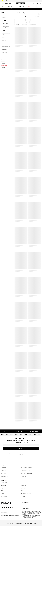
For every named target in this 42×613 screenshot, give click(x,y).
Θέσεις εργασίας (15, 520)
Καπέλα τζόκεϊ (3, 472)
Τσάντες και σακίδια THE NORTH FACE (7, 475)
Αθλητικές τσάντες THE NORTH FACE (26, 472)
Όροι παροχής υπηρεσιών (9, 522)
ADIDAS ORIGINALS (4, 484)
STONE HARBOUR (37, 12)
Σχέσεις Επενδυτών (23, 520)
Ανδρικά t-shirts (3, 469)
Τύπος (10, 520)
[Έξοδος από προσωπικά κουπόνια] (31, 3)
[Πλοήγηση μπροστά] (38, 6)
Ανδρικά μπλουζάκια (4, 470)
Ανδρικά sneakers (4, 467)
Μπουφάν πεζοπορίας (29, 12)
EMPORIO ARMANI (24, 487)
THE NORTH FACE (4, 495)
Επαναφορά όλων (33, 24)
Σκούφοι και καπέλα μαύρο (25, 469)
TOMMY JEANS (23, 484)
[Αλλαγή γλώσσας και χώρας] (39, 1)
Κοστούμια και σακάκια (5, 464)
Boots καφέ (23, 467)
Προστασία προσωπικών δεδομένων (34, 520)
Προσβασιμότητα (26, 522)
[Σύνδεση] (33, 3)
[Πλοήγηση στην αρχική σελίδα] (20, 3)
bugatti (2, 493)
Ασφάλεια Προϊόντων (33, 522)
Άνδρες (6, 3)
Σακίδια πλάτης (23, 475)
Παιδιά (10, 3)
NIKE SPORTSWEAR (24, 490)
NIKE (22, 481)
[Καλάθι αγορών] (40, 3)
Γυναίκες (2, 3)
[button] (28, 16)
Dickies (2, 492)
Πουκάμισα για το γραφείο (25, 473)
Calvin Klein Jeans (4, 481)
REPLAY (2, 490)
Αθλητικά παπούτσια (24, 464)
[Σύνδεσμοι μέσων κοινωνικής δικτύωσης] (2, 506)
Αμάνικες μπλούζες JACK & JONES (6, 476)
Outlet (3, 0)
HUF (2, 487)
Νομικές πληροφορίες (18, 522)
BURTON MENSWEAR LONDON (26, 492)
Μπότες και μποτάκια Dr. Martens (26, 470)
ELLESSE (22, 493)
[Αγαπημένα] (37, 3)
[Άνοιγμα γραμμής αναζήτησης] (39, 6)
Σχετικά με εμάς (5, 520)
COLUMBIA (23, 495)
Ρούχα (19, 12)
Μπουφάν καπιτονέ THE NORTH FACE (7, 473)
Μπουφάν (23, 12)
